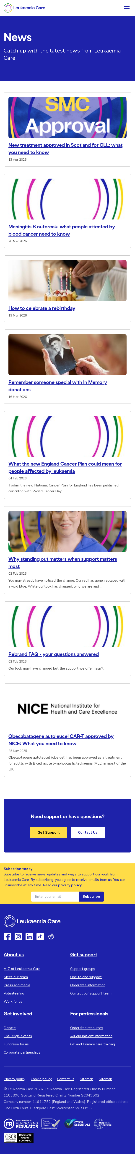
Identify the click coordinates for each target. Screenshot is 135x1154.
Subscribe (91, 896)
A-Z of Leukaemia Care (22, 968)
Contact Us (88, 832)
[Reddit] (51, 936)
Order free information (87, 985)
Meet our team (16, 977)
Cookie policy (41, 1079)
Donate (10, 1027)
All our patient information (91, 1036)
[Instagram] (18, 936)
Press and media (17, 985)
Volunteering (14, 993)
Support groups (82, 968)
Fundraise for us (16, 1044)
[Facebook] (7, 936)
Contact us (65, 1079)
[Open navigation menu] (126, 8)
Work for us (13, 1001)
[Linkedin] (29, 936)
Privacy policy (14, 1079)
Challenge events (18, 1036)
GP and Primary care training (92, 1044)
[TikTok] (40, 936)
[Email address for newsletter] (55, 897)
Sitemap (86, 1079)
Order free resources (86, 1027)
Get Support (48, 832)
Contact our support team (91, 993)
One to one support (86, 977)
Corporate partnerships (22, 1052)
